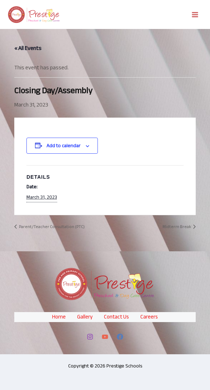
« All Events (27, 48)
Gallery (84, 317)
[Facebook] (120, 337)
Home (59, 317)
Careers (149, 317)
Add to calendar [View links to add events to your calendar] (63, 145)
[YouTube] (105, 337)
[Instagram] (90, 337)
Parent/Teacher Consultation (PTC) (51, 227)
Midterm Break (177, 227)
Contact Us (116, 317)
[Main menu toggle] (195, 15)
